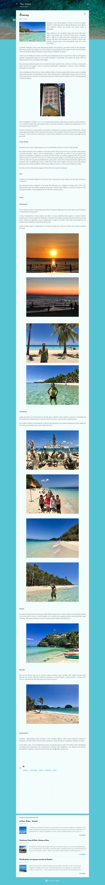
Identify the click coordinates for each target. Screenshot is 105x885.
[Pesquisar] (88, 4)
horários (58, 164)
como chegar (33, 770)
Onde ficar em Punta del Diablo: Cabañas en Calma (34, 840)
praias (54, 770)
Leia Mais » (82, 835)
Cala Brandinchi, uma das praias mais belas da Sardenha (35, 859)
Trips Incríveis (25, 4)
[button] (85, 14)
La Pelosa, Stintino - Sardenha (28, 821)
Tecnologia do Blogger (52, 880)
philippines (48, 770)
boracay (25, 770)
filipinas (41, 770)
